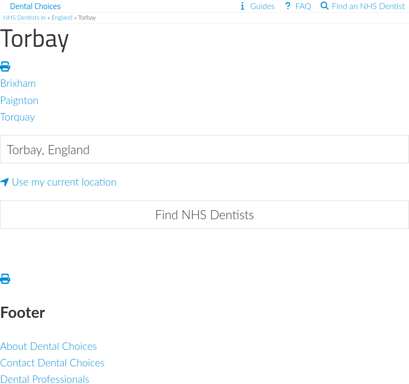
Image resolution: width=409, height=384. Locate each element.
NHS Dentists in (24, 17)
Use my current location (58, 181)
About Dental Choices (48, 346)
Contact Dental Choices (52, 362)
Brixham (18, 83)
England (62, 17)
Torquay (17, 116)
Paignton (19, 100)
